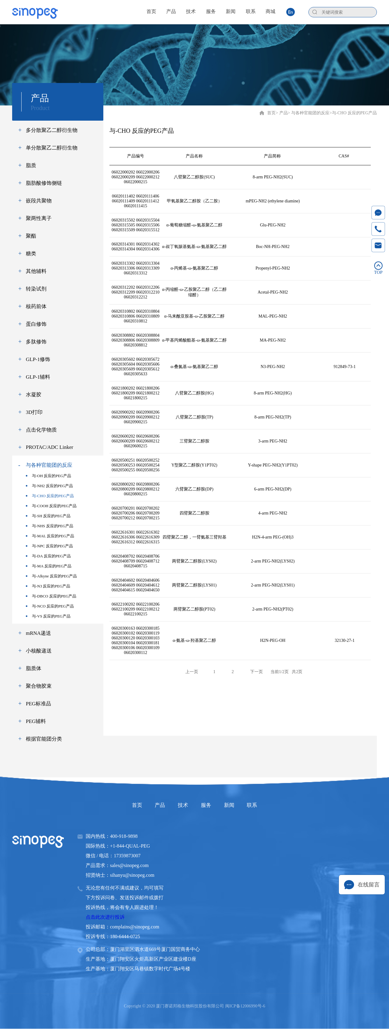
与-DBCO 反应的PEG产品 (51, 596)
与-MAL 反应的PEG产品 (50, 536)
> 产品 (281, 113)
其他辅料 (36, 271)
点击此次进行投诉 (105, 917)
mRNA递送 (38, 633)
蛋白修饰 (36, 324)
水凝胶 (33, 394)
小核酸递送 (39, 651)
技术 (178, 805)
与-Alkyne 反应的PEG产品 (51, 576)
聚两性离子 (39, 218)
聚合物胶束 (39, 686)
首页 (271, 113)
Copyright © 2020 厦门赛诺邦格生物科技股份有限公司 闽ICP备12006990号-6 (194, 1006)
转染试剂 (36, 289)
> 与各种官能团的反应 (308, 113)
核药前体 (36, 306)
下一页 (256, 671)
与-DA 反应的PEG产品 (48, 556)
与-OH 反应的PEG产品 (48, 475)
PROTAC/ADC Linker (49, 447)
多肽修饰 (36, 342)
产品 (147, 805)
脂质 (31, 165)
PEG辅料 (36, 721)
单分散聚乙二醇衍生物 (51, 148)
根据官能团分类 (44, 739)
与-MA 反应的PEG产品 (48, 566)
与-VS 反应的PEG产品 (48, 616)
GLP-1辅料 (38, 377)
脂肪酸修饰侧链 (44, 183)
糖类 (31, 253)
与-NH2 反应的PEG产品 (49, 486)
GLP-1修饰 (38, 359)
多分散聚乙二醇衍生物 (51, 130)
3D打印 (34, 412)
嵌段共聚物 (39, 201)
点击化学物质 (41, 430)
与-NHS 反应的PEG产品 (49, 526)
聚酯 (31, 236)
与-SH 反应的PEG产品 (48, 516)
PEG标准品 (38, 704)
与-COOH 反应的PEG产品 (51, 506)
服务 (210, 805)
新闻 (241, 805)
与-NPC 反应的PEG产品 (49, 546)
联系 (273, 805)
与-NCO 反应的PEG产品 (50, 606)
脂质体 (33, 668)
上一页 (191, 671)
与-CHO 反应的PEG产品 (50, 496)
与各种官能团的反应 (49, 465)
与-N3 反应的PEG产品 (48, 586)
